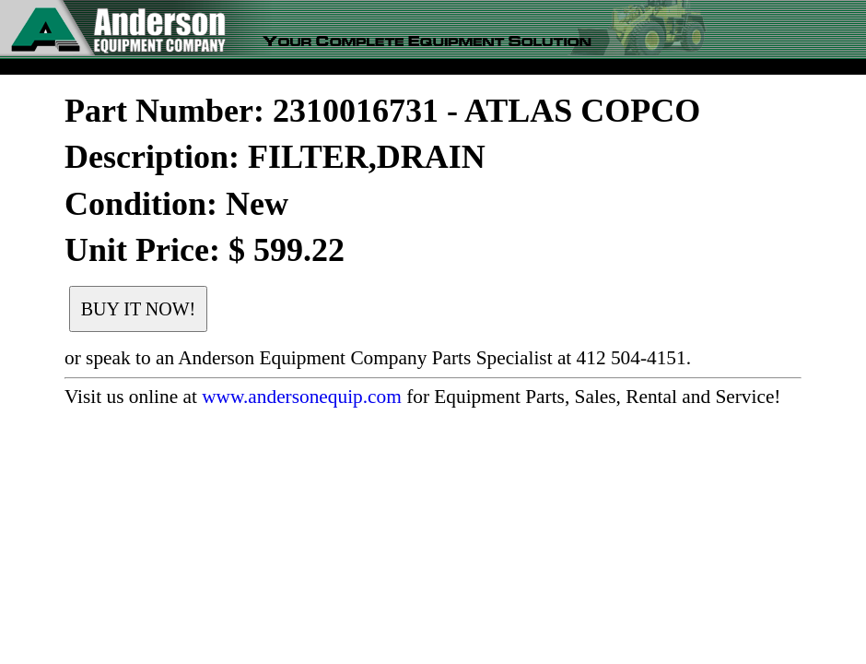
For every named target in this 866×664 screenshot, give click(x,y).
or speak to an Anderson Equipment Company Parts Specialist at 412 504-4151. (377, 358)
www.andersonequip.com (302, 396)
